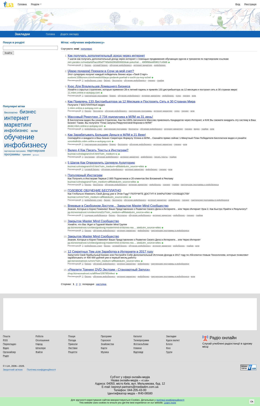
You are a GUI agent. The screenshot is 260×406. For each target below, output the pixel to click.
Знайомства (107, 344)
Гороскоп (106, 340)
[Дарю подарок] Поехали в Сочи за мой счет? (101, 71)
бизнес (28, 112)
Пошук (71, 336)
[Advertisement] (30, 80)
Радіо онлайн (223, 337)
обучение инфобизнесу (25, 141)
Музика (105, 352)
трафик (160, 80)
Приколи (72, 344)
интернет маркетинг (18, 121)
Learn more (170, 402)
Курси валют (173, 340)
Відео (6, 348)
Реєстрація (250, 4)
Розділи (35, 4)
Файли (39, 352)
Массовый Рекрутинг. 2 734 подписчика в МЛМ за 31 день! (110, 117)
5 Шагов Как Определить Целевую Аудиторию (101, 162)
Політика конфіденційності (41, 369)
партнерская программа (15, 151)
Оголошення (42, 340)
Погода (72, 340)
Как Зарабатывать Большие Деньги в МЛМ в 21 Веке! (107, 134)
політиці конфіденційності (170, 400)
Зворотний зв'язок (12, 369)
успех (178, 96)
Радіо (6, 355)
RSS (5, 340)
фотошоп (36, 155)
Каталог (137, 336)
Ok (251, 401)
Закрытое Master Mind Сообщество (93, 221)
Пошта (6, 336)
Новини (137, 348)
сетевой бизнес (100, 65)
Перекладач (9, 344)
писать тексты (161, 157)
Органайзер (9, 352)
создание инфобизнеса (96, 215)
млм (34, 131)
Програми (106, 336)
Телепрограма (141, 340)
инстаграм (90, 157)
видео (196, 129)
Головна (22, 4)
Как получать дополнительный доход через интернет (106, 55)
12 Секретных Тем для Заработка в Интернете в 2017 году (110, 251)
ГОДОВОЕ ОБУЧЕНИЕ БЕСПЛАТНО (94, 190)
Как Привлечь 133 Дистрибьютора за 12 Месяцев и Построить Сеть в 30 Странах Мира (131, 101)
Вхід (238, 4)
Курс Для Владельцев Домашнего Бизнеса (99, 86)
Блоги (169, 344)
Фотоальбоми (140, 344)
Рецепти (72, 352)
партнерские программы (140, 111)
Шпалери (41, 348)
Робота (39, 336)
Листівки (72, 348)
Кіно (168, 348)
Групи (169, 352)
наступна (101, 284)
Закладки (171, 336)
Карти (104, 348)
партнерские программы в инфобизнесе (200, 184)
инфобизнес (16, 130)
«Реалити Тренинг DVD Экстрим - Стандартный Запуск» (109, 269)
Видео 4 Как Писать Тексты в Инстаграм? (98, 150)
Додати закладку (69, 34)
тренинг (26, 154)
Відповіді (138, 352)
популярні (86, 48)
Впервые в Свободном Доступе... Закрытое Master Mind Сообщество (118, 205)
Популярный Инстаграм (85, 175)
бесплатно (11, 112)
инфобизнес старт (93, 80)
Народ (39, 344)
